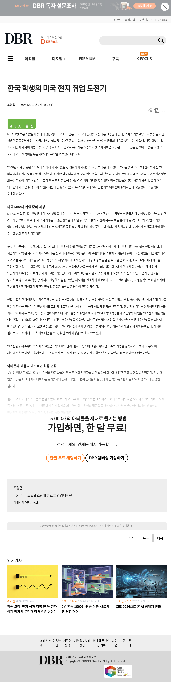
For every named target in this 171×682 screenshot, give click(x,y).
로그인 (117, 20)
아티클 (30, 58)
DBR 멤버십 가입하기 (106, 458)
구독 (115, 58)
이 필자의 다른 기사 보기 (26, 502)
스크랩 (163, 110)
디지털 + (58, 58)
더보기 (150, 110)
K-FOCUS (144, 58)
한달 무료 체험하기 (65, 458)
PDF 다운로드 (156, 110)
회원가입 (130, 20)
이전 (131, 538)
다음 (160, 538)
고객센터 (144, 20)
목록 (146, 538)
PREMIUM (87, 58)
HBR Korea (160, 20)
